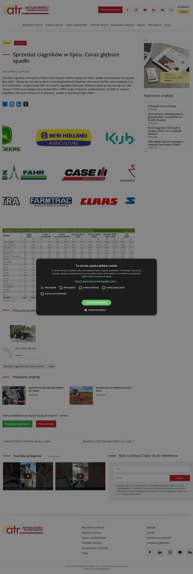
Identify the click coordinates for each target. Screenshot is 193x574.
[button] (96, 281)
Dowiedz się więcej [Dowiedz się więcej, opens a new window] (103, 276)
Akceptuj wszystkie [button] (96, 302)
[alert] (96, 287)
